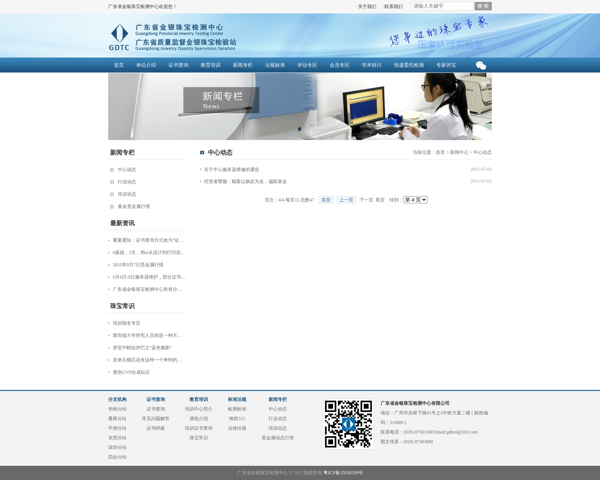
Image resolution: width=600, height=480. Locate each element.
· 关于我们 (366, 6)
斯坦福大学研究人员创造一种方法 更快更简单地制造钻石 (149, 335)
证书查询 (178, 65)
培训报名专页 (126, 323)
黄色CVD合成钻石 (131, 372)
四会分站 (117, 457)
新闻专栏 (243, 65)
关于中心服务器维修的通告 (231, 169)
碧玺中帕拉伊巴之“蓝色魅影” (142, 347)
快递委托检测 (409, 65)
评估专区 (307, 65)
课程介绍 (199, 418)
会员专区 (339, 65)
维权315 (237, 418)
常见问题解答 (156, 418)
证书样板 (156, 428)
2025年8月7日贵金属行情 (138, 264)
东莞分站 (117, 437)
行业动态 (127, 182)
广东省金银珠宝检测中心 (214, 36)
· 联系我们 (392, 6)
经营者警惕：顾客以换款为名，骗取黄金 (245, 181)
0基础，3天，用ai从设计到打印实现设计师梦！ (149, 252)
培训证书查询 (199, 428)
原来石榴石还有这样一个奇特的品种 (149, 360)
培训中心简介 (199, 409)
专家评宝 (446, 65)
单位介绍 (146, 65)
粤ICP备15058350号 (343, 472)
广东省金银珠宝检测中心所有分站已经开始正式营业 (149, 289)
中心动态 (127, 169)
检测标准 (237, 409)
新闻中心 (459, 152)
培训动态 (127, 194)
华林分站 (117, 409)
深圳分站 (117, 447)
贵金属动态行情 (278, 437)
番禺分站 (117, 418)
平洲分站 (117, 428)
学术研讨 (372, 65)
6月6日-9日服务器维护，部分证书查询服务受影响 (149, 277)
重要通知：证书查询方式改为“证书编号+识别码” (149, 240)
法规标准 (275, 65)
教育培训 (211, 65)
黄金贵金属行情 (134, 206)
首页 (119, 65)
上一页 (346, 200)
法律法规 (237, 428)
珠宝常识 (199, 437)
